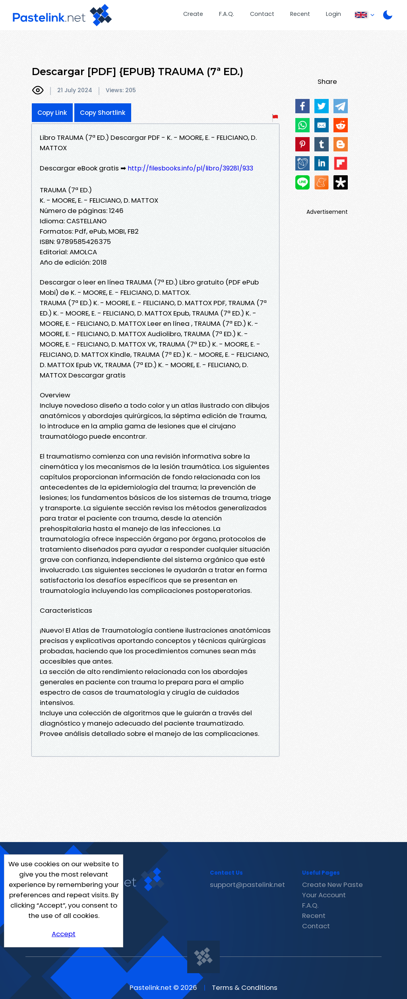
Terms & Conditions (244, 987)
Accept (64, 934)
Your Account (324, 895)
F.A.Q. (226, 14)
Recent (300, 14)
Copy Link (52, 112)
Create (193, 14)
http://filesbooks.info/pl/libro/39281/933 (190, 168)
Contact (262, 14)
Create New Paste (332, 884)
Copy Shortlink (103, 112)
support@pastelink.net (247, 884)
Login (333, 14)
